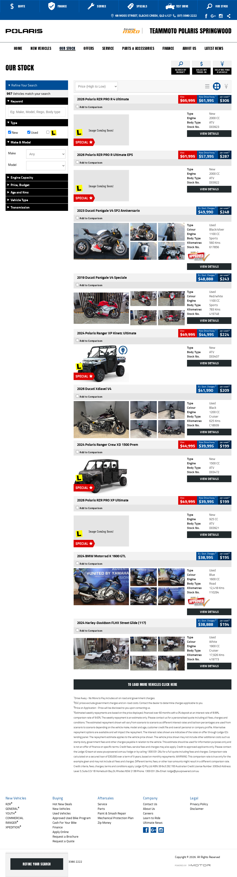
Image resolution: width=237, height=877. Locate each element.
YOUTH (11, 813)
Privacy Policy (199, 804)
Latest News (214, 48)
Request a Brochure (65, 836)
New (13, 132)
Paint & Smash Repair (112, 813)
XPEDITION (13, 827)
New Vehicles (41, 48)
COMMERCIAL (14, 818)
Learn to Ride (151, 818)
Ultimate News (152, 822)
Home (18, 48)
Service (108, 48)
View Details (209, 133)
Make (12, 153)
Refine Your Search (22, 85)
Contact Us (150, 804)
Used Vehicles (62, 813)
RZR (9, 804)
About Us (189, 48)
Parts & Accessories (138, 48)
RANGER (12, 822)
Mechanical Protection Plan (116, 818)
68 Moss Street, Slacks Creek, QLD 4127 (141, 15)
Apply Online (61, 832)
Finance (168, 48)
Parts (101, 808)
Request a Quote (64, 841)
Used (32, 132)
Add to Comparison (91, 107)
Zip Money (104, 822)
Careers (148, 813)
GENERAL (12, 808)
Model (12, 165)
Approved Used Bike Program (72, 818)
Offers (89, 48)
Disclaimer (197, 808)
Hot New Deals (62, 804)
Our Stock (67, 49)
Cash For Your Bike (65, 822)
